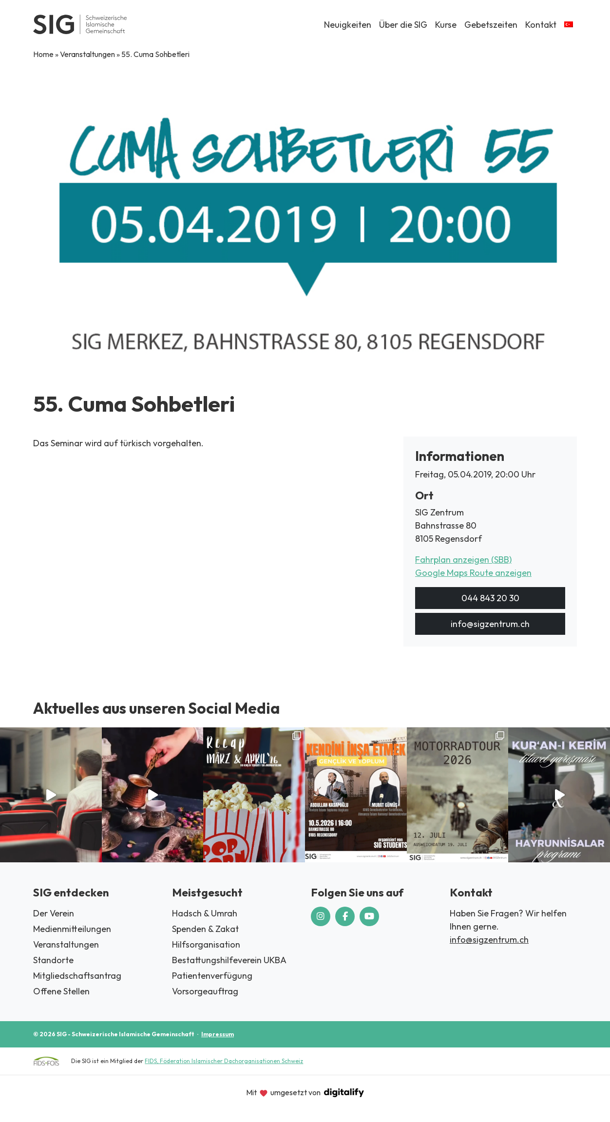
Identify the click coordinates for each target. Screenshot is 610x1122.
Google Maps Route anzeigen (473, 572)
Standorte (53, 960)
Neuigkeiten (347, 24)
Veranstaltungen (87, 54)
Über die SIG (403, 24)
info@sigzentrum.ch (490, 623)
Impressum (217, 1034)
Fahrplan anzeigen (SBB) (463, 559)
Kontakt (540, 24)
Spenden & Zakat (205, 928)
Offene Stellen (61, 991)
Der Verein (53, 913)
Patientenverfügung (212, 975)
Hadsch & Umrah (204, 913)
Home (43, 54)
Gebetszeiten (490, 24)
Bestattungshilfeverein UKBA (229, 960)
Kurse (446, 24)
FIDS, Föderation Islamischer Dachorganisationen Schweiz (224, 1061)
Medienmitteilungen (72, 928)
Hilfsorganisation (206, 944)
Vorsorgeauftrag (205, 991)
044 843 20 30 (490, 598)
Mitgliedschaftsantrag (77, 975)
